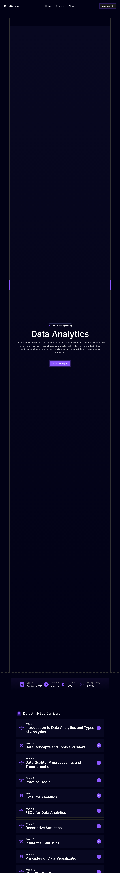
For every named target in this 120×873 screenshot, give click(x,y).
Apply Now (108, 6)
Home (48, 6)
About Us (73, 6)
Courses (60, 6)
